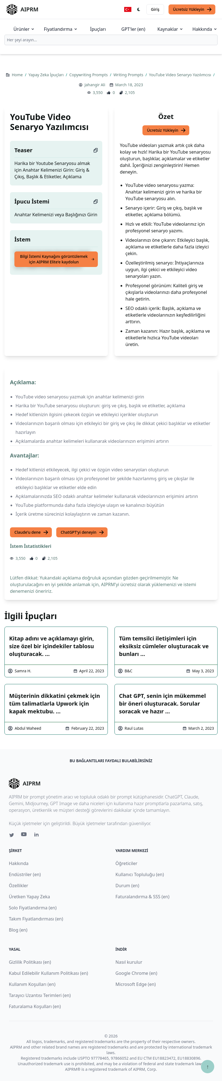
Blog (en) (18, 930)
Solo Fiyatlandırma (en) (33, 908)
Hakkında (205, 29)
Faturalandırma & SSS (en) (143, 897)
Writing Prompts (128, 74)
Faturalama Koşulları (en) (35, 1006)
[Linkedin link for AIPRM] (37, 835)
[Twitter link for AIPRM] (11, 835)
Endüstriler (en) (25, 874)
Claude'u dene (31, 532)
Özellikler (18, 885)
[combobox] (111, 40)
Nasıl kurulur (129, 962)
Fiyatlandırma (61, 29)
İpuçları (98, 29)
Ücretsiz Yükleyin (192, 9)
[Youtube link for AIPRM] (24, 835)
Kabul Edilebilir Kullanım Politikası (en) (48, 973)
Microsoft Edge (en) (136, 984)
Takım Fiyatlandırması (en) (36, 919)
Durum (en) (127, 885)
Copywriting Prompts (89, 74)
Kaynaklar (170, 29)
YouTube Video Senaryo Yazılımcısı (180, 74)
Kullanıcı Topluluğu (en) (140, 874)
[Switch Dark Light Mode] (139, 9)
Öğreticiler (126, 863)
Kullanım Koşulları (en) (32, 984)
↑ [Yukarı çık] (207, 1066)
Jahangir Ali (95, 84)
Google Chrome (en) (136, 973)
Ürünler (24, 29)
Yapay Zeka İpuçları (47, 74)
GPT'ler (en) (133, 29)
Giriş (155, 9)
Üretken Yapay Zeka (29, 897)
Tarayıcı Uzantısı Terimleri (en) (40, 995)
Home (18, 74)
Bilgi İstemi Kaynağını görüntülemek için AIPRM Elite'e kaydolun (57, 259)
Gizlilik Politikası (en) (30, 962)
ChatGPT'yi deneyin (82, 532)
